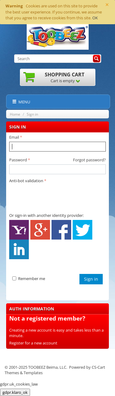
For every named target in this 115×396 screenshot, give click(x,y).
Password (18, 160)
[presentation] (55, 197)
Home (15, 114)
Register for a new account (33, 343)
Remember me (28, 278)
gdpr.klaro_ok (15, 392)
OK (95, 18)
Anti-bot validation (26, 180)
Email (14, 137)
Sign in (91, 279)
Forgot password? (89, 160)
